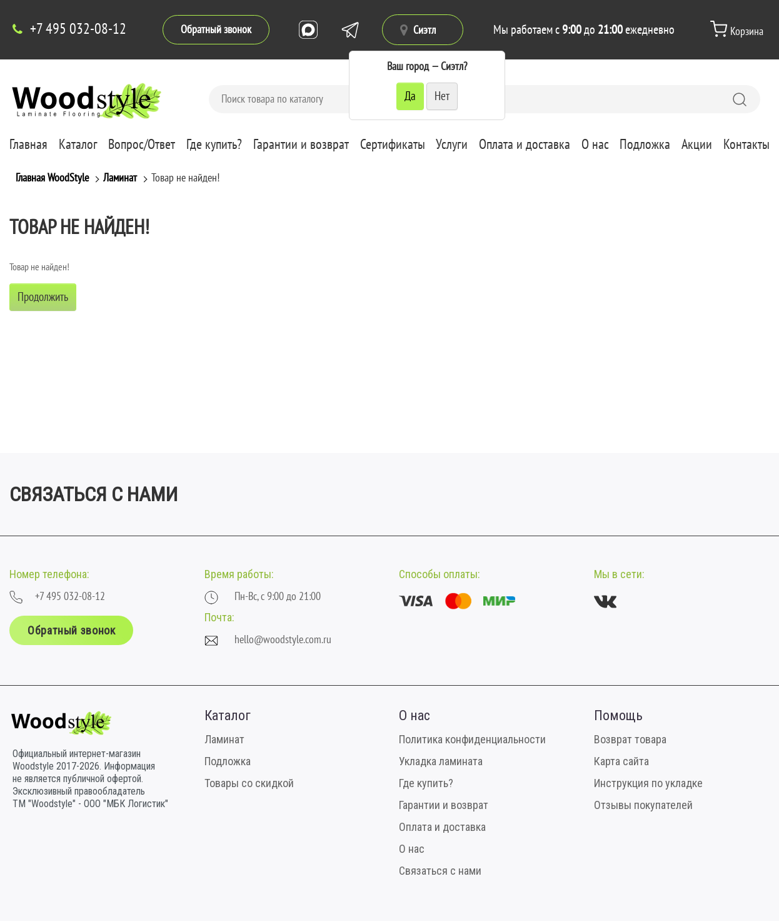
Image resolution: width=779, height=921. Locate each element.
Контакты (746, 144)
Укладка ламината (441, 761)
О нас (595, 144)
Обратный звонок (216, 29)
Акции (696, 144)
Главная (28, 144)
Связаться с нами (440, 870)
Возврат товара (630, 739)
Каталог (78, 144)
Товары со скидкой (249, 783)
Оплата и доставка (524, 144)
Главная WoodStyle (52, 178)
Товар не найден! (185, 178)
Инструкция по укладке (648, 783)
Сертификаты (392, 144)
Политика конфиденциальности (472, 739)
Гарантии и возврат (301, 144)
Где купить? (214, 144)
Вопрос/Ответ (141, 144)
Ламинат (120, 178)
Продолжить (43, 297)
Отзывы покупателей (643, 805)
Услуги (452, 144)
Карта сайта (621, 761)
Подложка (645, 144)
